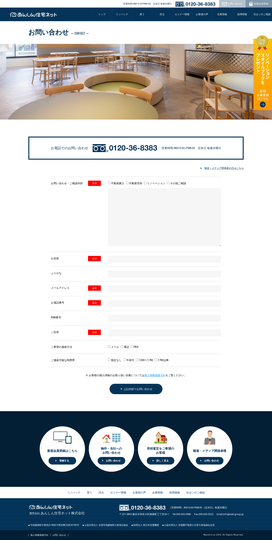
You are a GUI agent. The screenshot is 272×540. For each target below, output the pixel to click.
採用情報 (242, 14)
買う (89, 492)
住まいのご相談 (262, 14)
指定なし (115, 360)
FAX (134, 346)
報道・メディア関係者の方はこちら (224, 168)
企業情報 (157, 492)
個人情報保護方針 (154, 375)
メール (113, 346)
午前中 (128, 360)
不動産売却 (134, 183)
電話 (125, 346)
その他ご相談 (176, 183)
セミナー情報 (182, 14)
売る (162, 14)
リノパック (122, 14)
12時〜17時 (144, 360)
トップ (102, 14)
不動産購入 (116, 183)
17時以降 (162, 360)
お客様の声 (202, 14)
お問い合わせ (59, 535)
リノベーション (154, 183)
